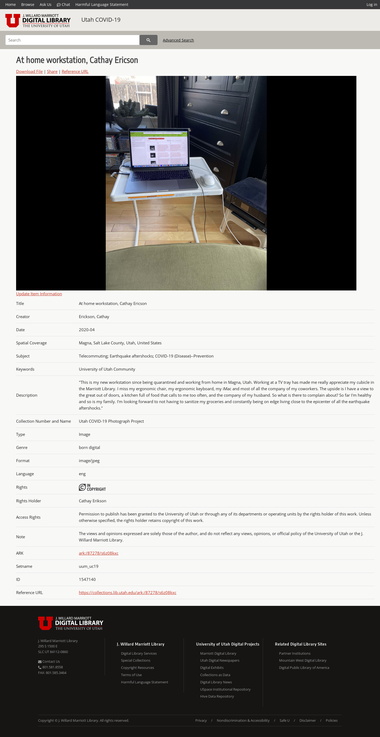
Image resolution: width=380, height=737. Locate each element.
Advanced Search (178, 40)
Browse (27, 4)
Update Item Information (39, 293)
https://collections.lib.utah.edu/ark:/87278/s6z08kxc (127, 592)
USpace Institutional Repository (225, 689)
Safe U (285, 720)
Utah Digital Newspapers (219, 660)
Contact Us (49, 661)
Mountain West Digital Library (303, 660)
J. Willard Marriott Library (58, 640)
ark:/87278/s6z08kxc (98, 553)
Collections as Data (215, 674)
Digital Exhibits (212, 667)
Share (52, 71)
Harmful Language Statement (101, 4)
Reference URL (75, 71)
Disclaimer (307, 720)
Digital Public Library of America (304, 667)
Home (10, 4)
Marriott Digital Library (218, 653)
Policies (332, 720)
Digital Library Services (139, 653)
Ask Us (46, 4)
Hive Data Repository (217, 696)
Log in (372, 4)
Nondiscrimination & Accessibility (243, 720)
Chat (63, 4)
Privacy (201, 720)
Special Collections (135, 660)
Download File (29, 71)
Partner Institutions (294, 653)
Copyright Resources (137, 667)
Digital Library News (216, 682)
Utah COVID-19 (100, 19)
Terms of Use (131, 674)
